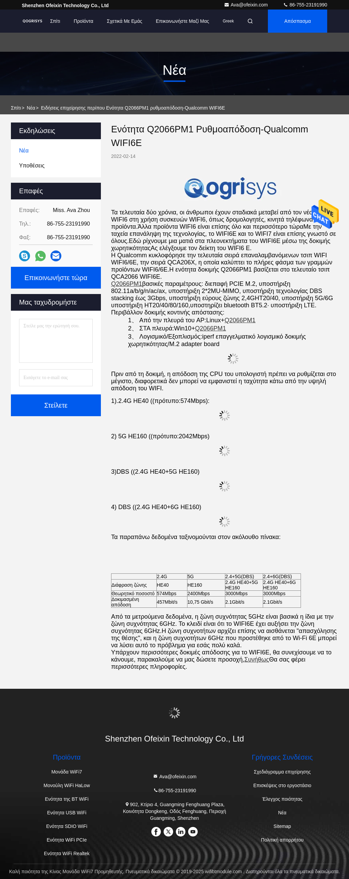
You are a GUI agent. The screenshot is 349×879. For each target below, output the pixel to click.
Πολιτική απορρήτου (282, 840)
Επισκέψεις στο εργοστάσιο (282, 785)
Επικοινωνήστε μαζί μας (182, 21)
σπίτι (16, 108)
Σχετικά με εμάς (124, 21)
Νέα (31, 108)
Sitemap (282, 826)
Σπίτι (55, 21)
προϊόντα (83, 21)
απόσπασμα (297, 21)
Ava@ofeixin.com (246, 4)
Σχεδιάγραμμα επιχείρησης (282, 772)
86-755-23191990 (305, 4)
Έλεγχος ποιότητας (282, 799)
